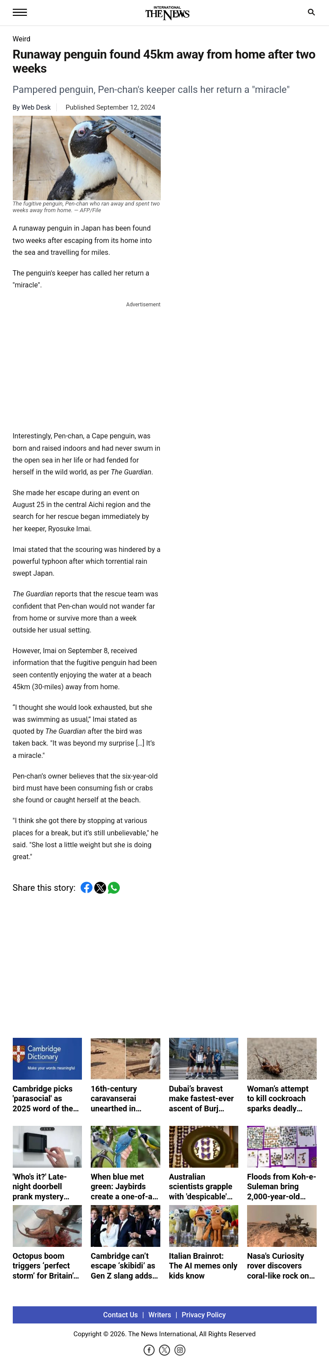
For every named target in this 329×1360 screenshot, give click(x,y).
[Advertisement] (87, 364)
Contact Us (120, 1315)
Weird (22, 39)
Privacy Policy (204, 1315)
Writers (159, 1315)
